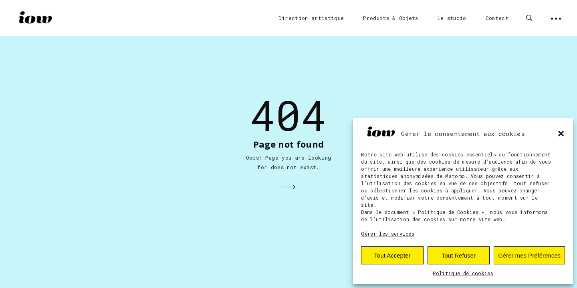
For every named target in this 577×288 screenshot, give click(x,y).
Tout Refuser (459, 255)
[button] (561, 134)
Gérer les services (387, 233)
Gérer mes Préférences (529, 255)
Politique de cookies (463, 273)
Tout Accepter (392, 255)
